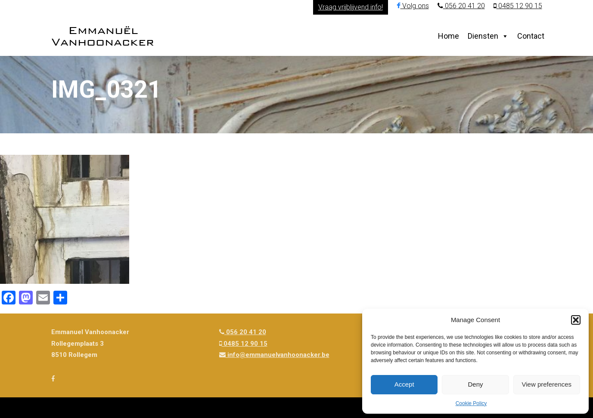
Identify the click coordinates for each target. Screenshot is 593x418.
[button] (575, 320)
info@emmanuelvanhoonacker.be (274, 355)
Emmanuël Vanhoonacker (102, 36)
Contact (530, 35)
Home (448, 35)
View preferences (547, 384)
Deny (475, 384)
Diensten (483, 35)
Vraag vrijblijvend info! (350, 7)
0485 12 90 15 (518, 6)
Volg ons (413, 6)
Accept (404, 384)
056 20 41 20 (461, 6)
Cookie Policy (471, 403)
